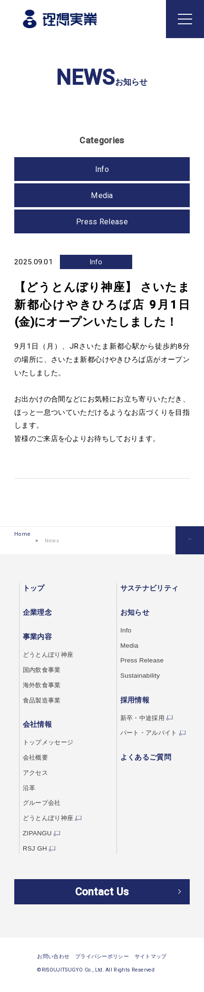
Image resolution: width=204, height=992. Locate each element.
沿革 (30, 788)
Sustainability (137, 676)
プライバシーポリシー (102, 968)
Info (96, 263)
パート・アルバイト (146, 733)
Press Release (102, 223)
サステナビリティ (145, 589)
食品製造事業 (43, 701)
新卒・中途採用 (140, 718)
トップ (34, 589)
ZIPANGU (38, 833)
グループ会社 (43, 803)
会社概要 (36, 758)
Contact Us (101, 897)
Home (22, 542)
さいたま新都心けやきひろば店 (102, 361)
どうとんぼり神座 (50, 656)
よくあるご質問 (141, 757)
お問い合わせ (53, 968)
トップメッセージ (50, 743)
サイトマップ (151, 968)
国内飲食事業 (43, 670)
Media (102, 196)
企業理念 (37, 614)
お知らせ (130, 614)
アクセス (36, 773)
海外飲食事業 (43, 686)
